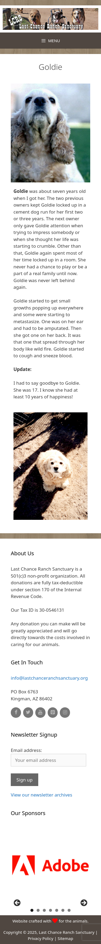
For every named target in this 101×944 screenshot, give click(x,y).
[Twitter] (28, 712)
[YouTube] (40, 712)
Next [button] (83, 903)
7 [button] (69, 910)
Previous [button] (17, 903)
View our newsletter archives (41, 795)
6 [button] (62, 910)
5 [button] (56, 910)
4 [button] (50, 910)
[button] (38, 516)
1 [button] (31, 910)
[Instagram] (65, 712)
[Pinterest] (53, 712)
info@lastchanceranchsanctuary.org (49, 678)
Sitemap (65, 938)
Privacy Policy (40, 938)
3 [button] (44, 910)
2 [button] (38, 910)
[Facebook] (16, 712)
